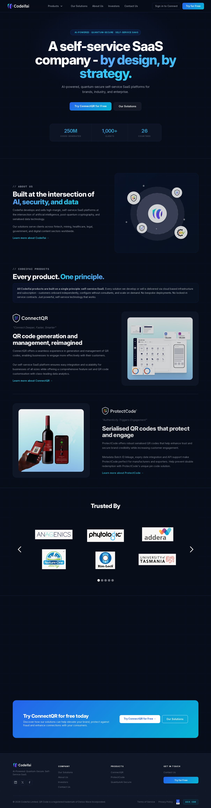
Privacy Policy (165, 802)
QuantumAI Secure (121, 782)
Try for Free (193, 6)
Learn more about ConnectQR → (33, 382)
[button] (54, 6)
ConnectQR (117, 772)
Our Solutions (79, 6)
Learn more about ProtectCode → (123, 475)
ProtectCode (118, 777)
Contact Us (131, 6)
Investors (114, 6)
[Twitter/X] (22, 782)
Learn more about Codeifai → (31, 239)
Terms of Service (146, 802)
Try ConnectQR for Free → (140, 718)
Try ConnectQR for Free (91, 107)
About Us (97, 6)
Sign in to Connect (166, 6)
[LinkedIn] (15, 782)
